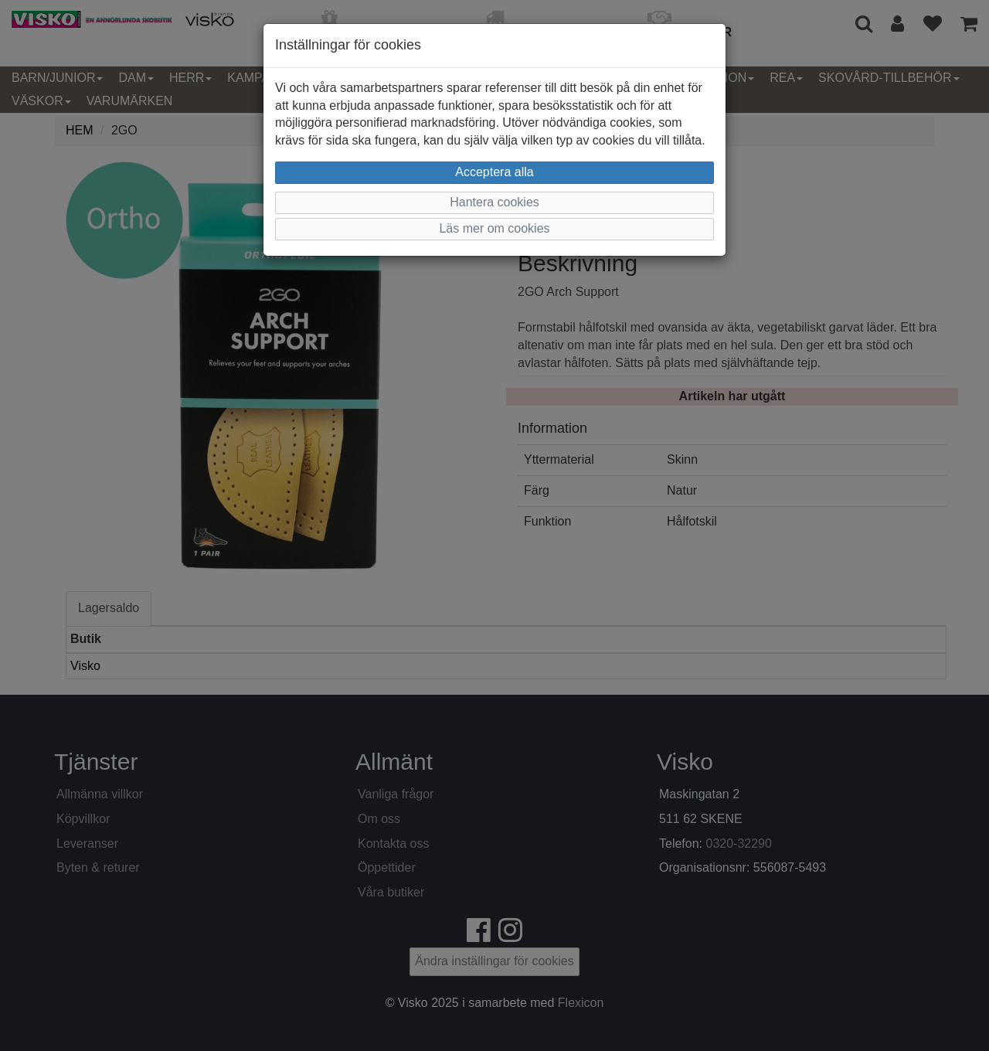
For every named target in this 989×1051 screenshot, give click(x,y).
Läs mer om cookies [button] (494, 228)
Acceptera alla (494, 172)
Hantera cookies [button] (494, 202)
